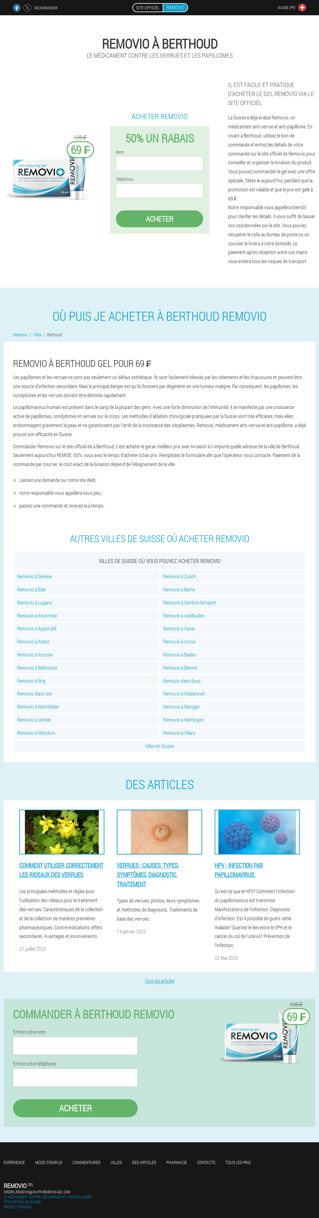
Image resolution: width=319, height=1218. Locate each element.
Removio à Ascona (34, 654)
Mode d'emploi (48, 1162)
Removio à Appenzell (36, 628)
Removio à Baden (179, 654)
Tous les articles (160, 980)
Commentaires (86, 1162)
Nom (120, 152)
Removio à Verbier (34, 719)
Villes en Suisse (159, 746)
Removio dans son (34, 693)
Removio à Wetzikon (36, 732)
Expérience (14, 1162)
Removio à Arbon (33, 641)
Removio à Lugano (34, 602)
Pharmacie (176, 1162)
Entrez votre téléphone (34, 1063)
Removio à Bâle (31, 589)
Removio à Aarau (179, 628)
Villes (116, 1162)
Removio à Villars (179, 732)
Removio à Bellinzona (37, 667)
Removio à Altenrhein (37, 615)
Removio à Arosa (179, 641)
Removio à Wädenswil (183, 693)
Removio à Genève (34, 576)
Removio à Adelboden (184, 615)
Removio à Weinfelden (38, 706)
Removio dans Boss (182, 680)
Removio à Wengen (181, 706)
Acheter (159, 219)
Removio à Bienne (180, 667)
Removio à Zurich (179, 576)
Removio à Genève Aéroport (189, 602)
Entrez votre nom (29, 1031)
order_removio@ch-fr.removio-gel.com (37, 1191)
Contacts (206, 1162)
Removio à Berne (179, 589)
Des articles (144, 1162)
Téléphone (124, 179)
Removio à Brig (31, 680)
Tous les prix (238, 1162)
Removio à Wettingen (183, 719)
